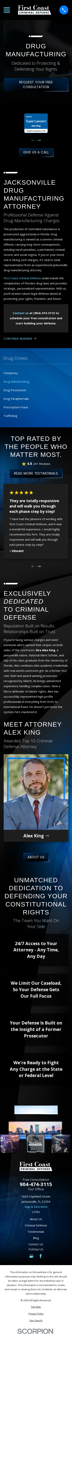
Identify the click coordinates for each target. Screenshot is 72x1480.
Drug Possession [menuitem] (14, 390)
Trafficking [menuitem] (10, 416)
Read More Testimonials (36, 473)
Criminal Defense (36, 1225)
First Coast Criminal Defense (22, 278)
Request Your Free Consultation (36, 84)
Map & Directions (36, 1207)
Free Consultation (36, 1109)
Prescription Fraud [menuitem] (15, 407)
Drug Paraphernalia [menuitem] (16, 399)
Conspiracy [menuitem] (10, 373)
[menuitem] (36, 1307)
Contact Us (36, 1244)
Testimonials (35, 1231)
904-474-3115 (36, 1184)
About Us (36, 857)
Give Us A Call (36, 152)
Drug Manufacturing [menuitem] (16, 381)
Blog (36, 1238)
